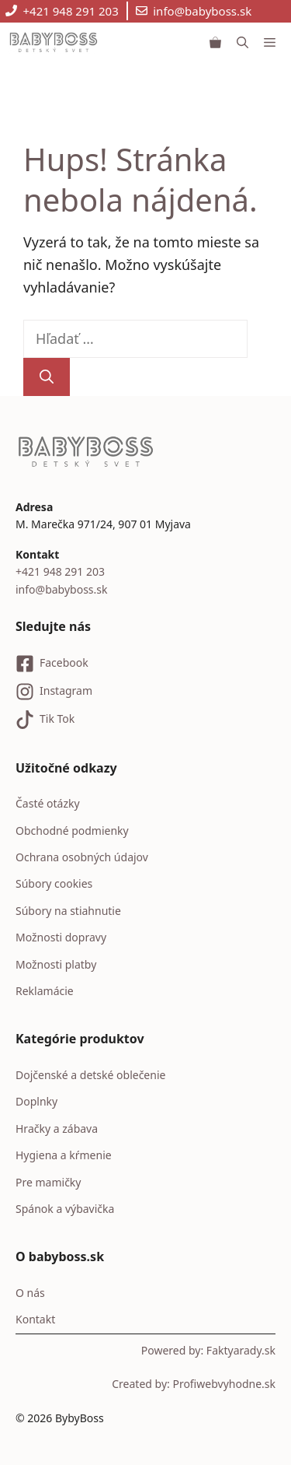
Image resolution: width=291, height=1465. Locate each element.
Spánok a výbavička (65, 1208)
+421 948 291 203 (71, 11)
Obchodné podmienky (72, 830)
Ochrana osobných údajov (82, 857)
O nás (30, 1292)
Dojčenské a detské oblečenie (90, 1074)
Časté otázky (48, 803)
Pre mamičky (48, 1182)
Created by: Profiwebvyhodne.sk (193, 1383)
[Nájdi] (46, 377)
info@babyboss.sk (202, 11)
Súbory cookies (54, 883)
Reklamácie (45, 990)
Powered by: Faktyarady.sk (208, 1350)
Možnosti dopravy (61, 937)
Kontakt (35, 1319)
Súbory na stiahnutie (68, 910)
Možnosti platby (56, 964)
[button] (242, 42)
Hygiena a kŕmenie (64, 1155)
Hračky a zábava (57, 1128)
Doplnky (36, 1101)
